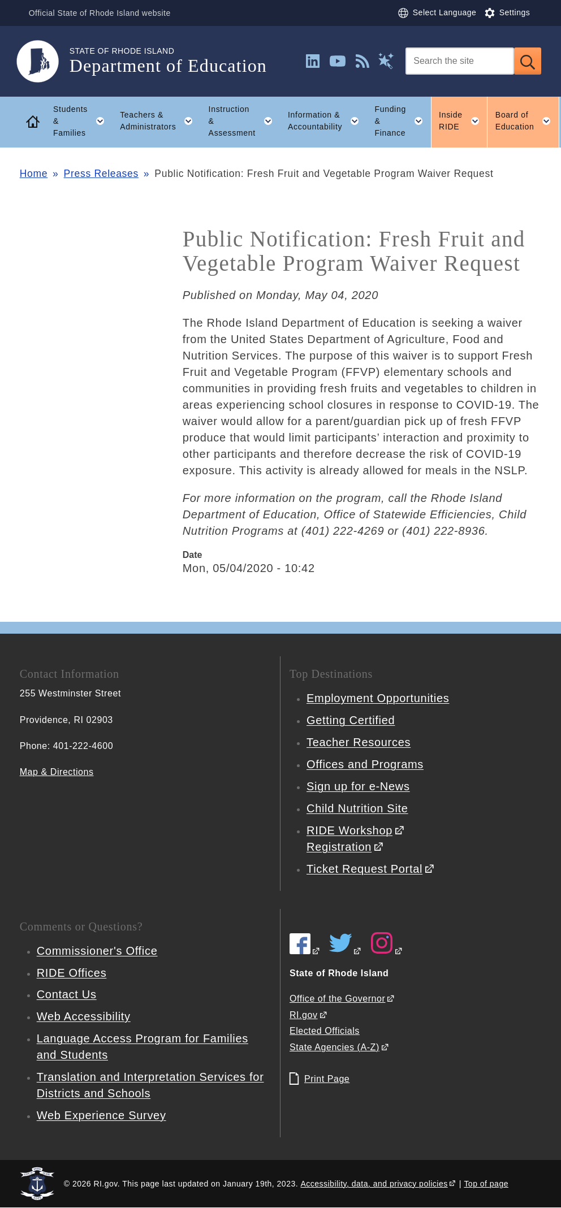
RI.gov (304, 1015)
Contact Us (67, 994)
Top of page (486, 1183)
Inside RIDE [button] (463, 121)
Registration (339, 847)
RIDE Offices (72, 973)
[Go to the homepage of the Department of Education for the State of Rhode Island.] (45, 61)
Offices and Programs (365, 764)
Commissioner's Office (97, 951)
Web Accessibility (84, 1016)
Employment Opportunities (378, 698)
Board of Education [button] (527, 121)
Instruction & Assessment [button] (244, 121)
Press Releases (101, 173)
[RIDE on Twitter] (345, 951)
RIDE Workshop (349, 830)
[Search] (459, 61)
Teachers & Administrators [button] (160, 121)
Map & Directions (57, 772)
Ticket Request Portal (364, 869)
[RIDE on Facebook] (305, 951)
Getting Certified (351, 720)
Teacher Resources (359, 742)
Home (34, 173)
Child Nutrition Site (357, 808)
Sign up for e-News (358, 786)
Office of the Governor (337, 998)
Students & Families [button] (82, 121)
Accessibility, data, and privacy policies (373, 1183)
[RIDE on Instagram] (386, 951)
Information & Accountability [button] (327, 121)
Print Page (326, 1079)
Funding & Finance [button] (402, 121)
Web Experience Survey (101, 1115)
